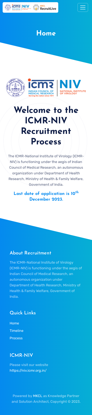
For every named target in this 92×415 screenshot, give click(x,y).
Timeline (16, 331)
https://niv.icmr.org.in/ (28, 370)
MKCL (37, 396)
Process (16, 338)
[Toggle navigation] (83, 7)
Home (14, 323)
